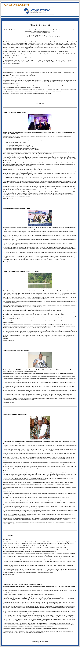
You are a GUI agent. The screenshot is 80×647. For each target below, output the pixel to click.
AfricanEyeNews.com (16, 4)
